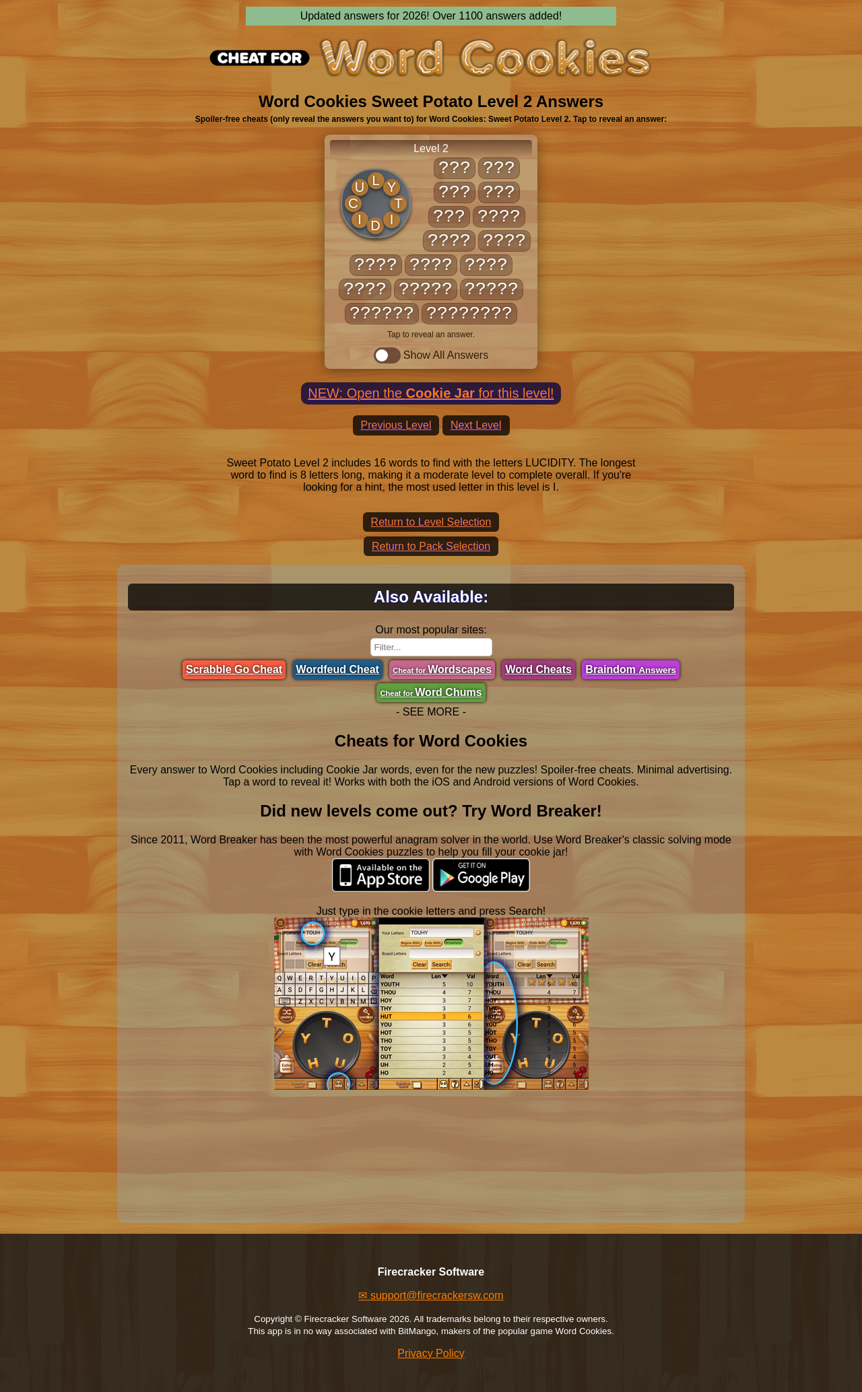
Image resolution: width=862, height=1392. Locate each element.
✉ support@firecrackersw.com (430, 1295)
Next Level (476, 425)
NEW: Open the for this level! (431, 393)
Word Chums (431, 692)
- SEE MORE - (431, 712)
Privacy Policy (431, 1353)
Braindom (630, 669)
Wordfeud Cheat (337, 669)
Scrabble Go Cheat (234, 669)
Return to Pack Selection (431, 546)
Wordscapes (442, 669)
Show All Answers (431, 355)
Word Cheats (538, 669)
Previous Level (396, 425)
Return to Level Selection (431, 522)
